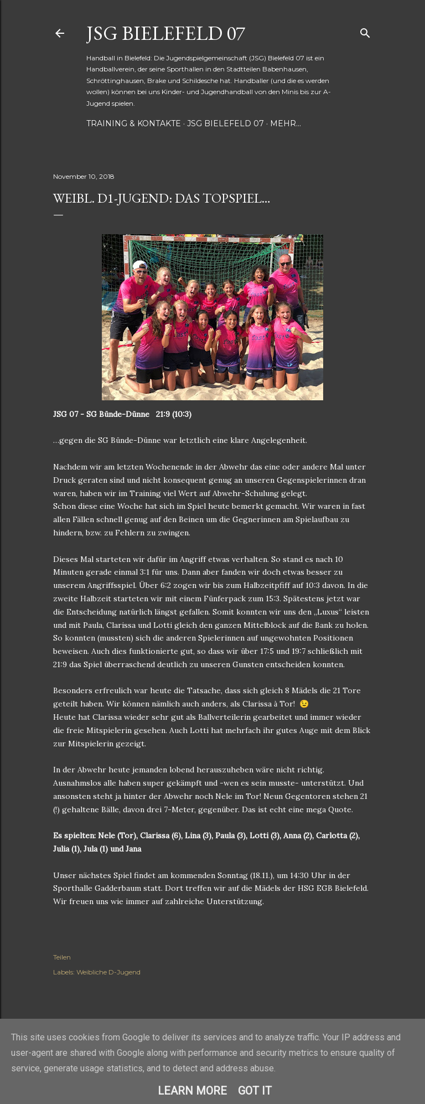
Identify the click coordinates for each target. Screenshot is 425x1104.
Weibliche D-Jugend (108, 972)
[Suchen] (365, 31)
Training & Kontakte (133, 123)
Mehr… (285, 123)
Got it (255, 1090)
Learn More (192, 1090)
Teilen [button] (62, 957)
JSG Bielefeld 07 (165, 33)
